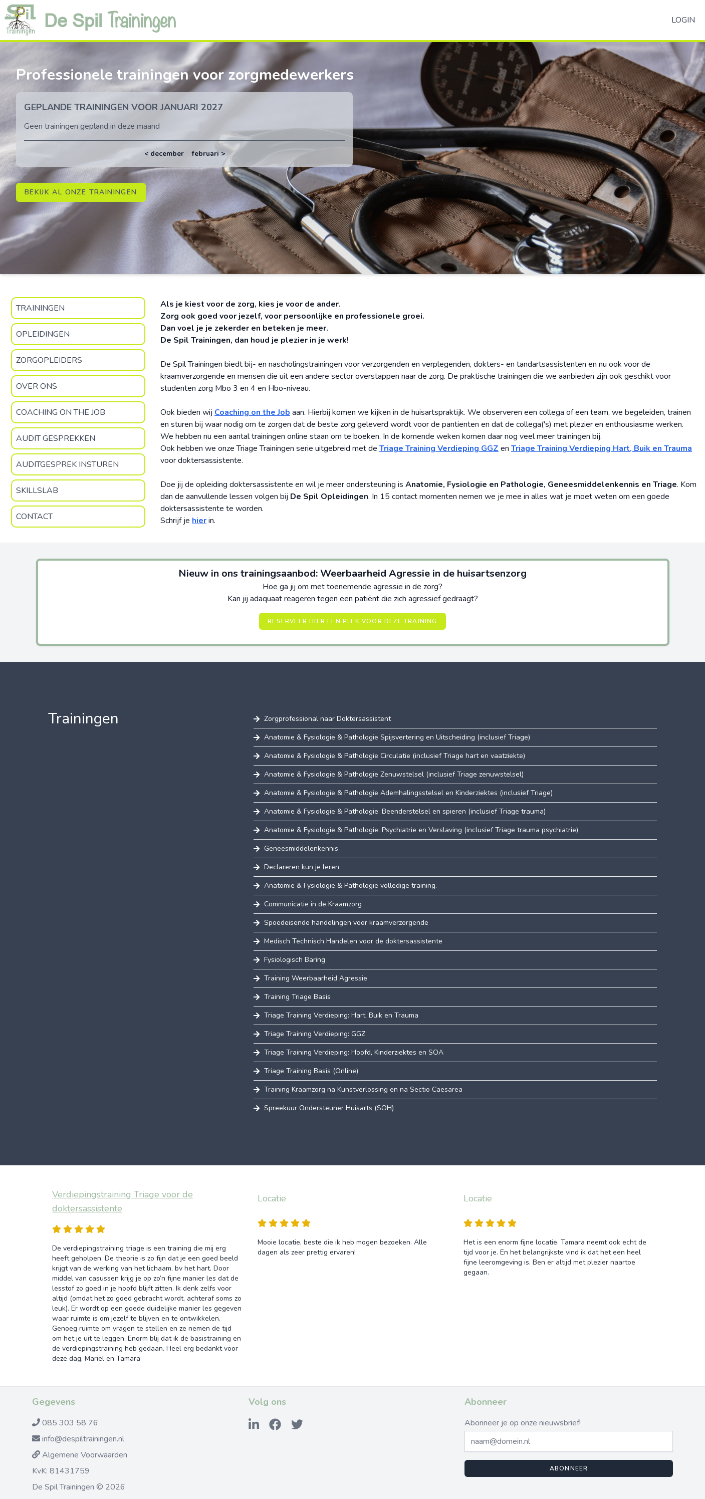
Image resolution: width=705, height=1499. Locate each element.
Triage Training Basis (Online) (311, 1071)
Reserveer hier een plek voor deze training (352, 621)
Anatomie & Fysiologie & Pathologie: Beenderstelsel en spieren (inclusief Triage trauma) (405, 811)
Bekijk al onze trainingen (81, 192)
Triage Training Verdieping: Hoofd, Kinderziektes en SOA (353, 1052)
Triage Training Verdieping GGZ (439, 448)
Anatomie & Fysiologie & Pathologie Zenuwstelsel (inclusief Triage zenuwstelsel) (394, 774)
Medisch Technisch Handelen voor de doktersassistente (353, 941)
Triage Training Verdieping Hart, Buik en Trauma (601, 448)
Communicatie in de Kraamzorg (313, 904)
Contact (34, 516)
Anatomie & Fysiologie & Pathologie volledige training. (350, 885)
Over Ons (36, 386)
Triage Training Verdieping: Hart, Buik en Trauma (341, 1015)
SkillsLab (37, 490)
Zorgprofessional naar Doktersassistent (327, 718)
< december (164, 153)
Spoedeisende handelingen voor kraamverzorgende (346, 922)
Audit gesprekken (55, 438)
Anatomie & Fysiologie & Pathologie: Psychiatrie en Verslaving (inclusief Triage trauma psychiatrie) (421, 830)
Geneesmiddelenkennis (301, 848)
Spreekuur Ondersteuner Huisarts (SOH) (329, 1108)
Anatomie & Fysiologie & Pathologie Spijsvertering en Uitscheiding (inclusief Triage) (397, 737)
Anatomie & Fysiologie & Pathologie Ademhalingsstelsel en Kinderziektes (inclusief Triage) (408, 793)
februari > (208, 153)
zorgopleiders (49, 360)
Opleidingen (43, 334)
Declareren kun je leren (301, 867)
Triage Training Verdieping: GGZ (314, 1034)
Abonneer (569, 1468)
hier (199, 520)
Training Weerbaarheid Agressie (315, 978)
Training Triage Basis (297, 997)
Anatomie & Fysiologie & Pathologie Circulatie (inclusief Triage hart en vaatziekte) (394, 756)
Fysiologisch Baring (294, 959)
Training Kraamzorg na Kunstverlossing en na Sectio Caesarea (363, 1089)
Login (683, 20)
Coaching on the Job (60, 412)
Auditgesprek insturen (67, 464)
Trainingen (40, 308)
